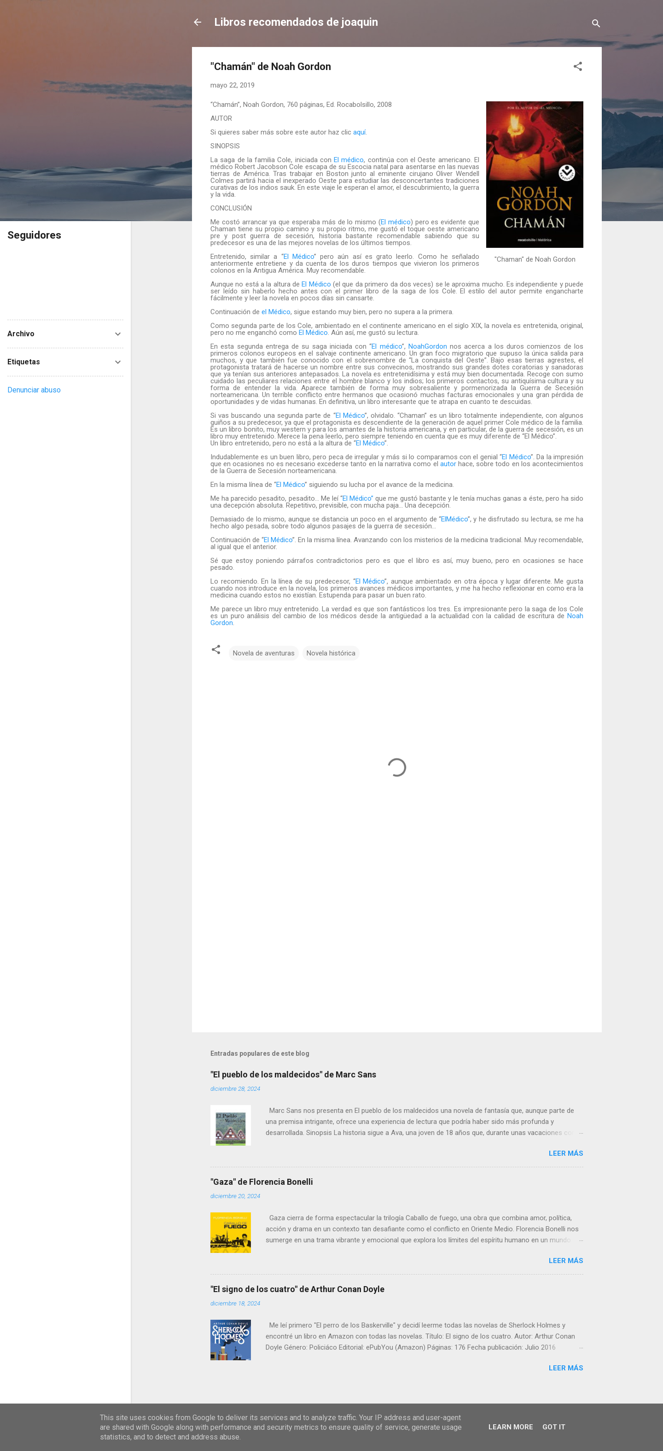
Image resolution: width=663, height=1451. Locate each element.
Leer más (566, 1153)
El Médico (299, 256)
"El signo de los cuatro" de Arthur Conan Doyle (297, 1289)
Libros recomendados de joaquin (296, 22)
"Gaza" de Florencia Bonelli (261, 1182)
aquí (359, 132)
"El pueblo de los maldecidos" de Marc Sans (293, 1074)
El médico (349, 160)
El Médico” (358, 498)
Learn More (511, 1427)
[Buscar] (596, 25)
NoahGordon (427, 346)
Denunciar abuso (34, 390)
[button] (577, 68)
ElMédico (454, 519)
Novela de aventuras (264, 653)
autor (448, 464)
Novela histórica (331, 653)
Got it (553, 1427)
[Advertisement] (396, 946)
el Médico (276, 312)
